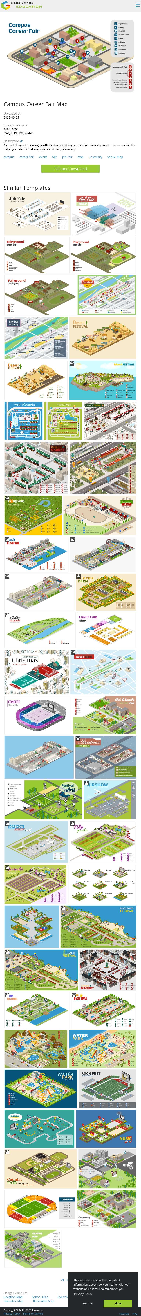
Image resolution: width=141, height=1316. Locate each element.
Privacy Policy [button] (83, 1294)
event (43, 157)
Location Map (13, 1297)
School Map (40, 1297)
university (95, 157)
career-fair (26, 157)
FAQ (134, 1313)
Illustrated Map (43, 1301)
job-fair (67, 157)
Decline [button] (88, 1303)
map (80, 157)
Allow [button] (117, 1303)
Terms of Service (33, 1313)
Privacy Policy (12, 1313)
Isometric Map (14, 1301)
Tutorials (124, 1313)
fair (54, 157)
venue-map (115, 157)
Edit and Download (70, 168)
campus (9, 157)
